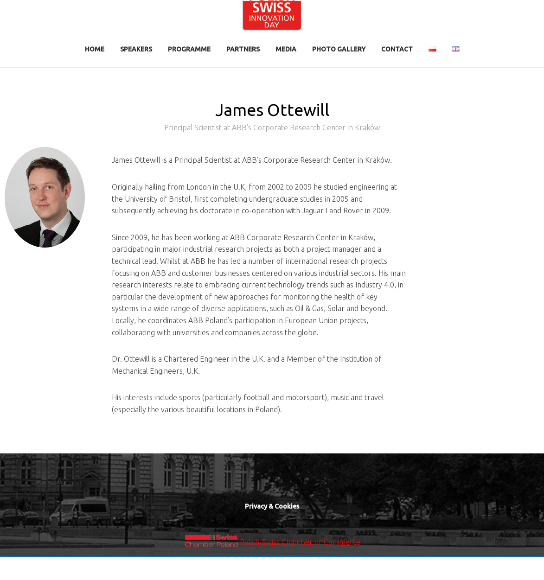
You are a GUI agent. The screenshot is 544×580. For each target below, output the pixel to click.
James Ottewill (272, 119)
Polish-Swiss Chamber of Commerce (300, 542)
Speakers (136, 49)
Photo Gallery (338, 49)
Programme (189, 49)
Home (94, 49)
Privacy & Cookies (272, 506)
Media (285, 49)
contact (397, 49)
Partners (243, 49)
